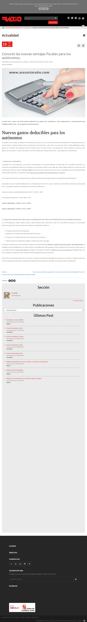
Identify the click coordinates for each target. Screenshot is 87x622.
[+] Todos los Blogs (78, 300)
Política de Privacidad (14, 617)
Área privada (53, 22)
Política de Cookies (26, 617)
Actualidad (27, 27)
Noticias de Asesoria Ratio (14, 27)
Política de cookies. (47, 6)
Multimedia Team (71, 620)
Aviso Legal (5, 617)
